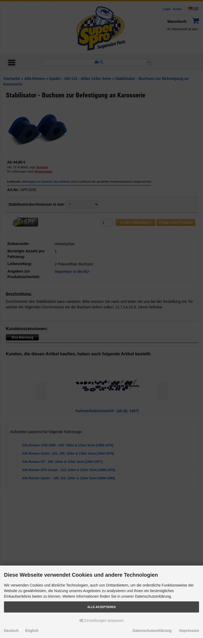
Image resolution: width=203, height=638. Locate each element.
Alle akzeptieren (101, 607)
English (32, 630)
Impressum (189, 630)
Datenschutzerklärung (152, 630)
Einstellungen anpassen (101, 620)
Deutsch (11, 630)
